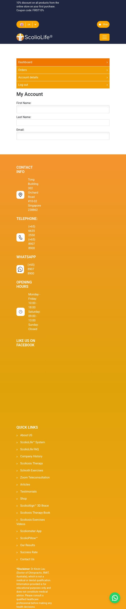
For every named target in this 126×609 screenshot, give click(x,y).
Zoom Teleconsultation (35, 477)
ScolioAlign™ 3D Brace (34, 505)
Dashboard (25, 62)
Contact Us (27, 559)
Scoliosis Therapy (31, 463)
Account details (28, 77)
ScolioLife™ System (32, 442)
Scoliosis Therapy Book (35, 512)
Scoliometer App (31, 531)
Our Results (27, 545)
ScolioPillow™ (29, 538)
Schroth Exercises (31, 470)
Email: (20, 129)
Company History (31, 456)
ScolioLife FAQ (29, 449)
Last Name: (23, 117)
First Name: (23, 103)
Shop (103, 24)
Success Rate (29, 552)
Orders (22, 70)
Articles (25, 484)
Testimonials (28, 491)
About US (26, 435)
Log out (23, 84)
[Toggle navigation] (104, 37)
